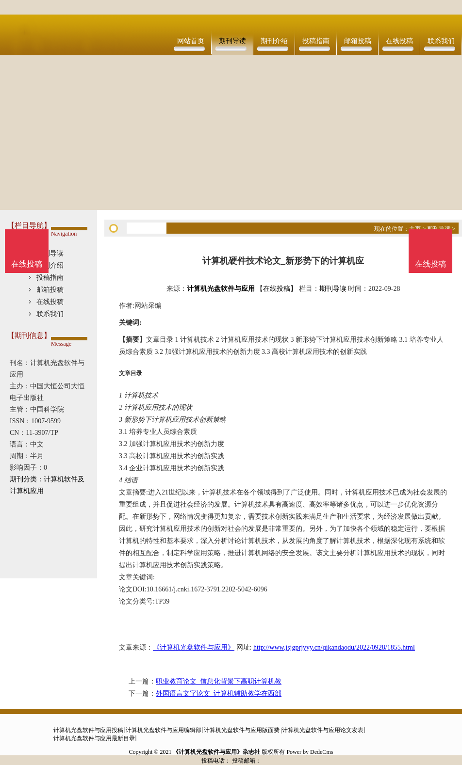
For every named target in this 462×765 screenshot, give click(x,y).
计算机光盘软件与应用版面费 (242, 730)
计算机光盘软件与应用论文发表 (322, 730)
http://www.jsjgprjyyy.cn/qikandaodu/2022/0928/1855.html (334, 647)
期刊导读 (232, 41)
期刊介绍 (274, 41)
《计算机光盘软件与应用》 (193, 647)
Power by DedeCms (309, 752)
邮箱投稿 (357, 41)
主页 (415, 228)
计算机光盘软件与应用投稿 (88, 730)
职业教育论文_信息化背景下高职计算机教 (218, 681)
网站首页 (190, 41)
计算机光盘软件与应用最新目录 (94, 738)
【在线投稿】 (276, 288)
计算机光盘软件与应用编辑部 (163, 730)
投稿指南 (316, 41)
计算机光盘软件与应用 (221, 288)
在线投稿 (399, 41)
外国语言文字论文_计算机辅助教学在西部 (218, 693)
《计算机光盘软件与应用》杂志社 (216, 752)
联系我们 (441, 41)
